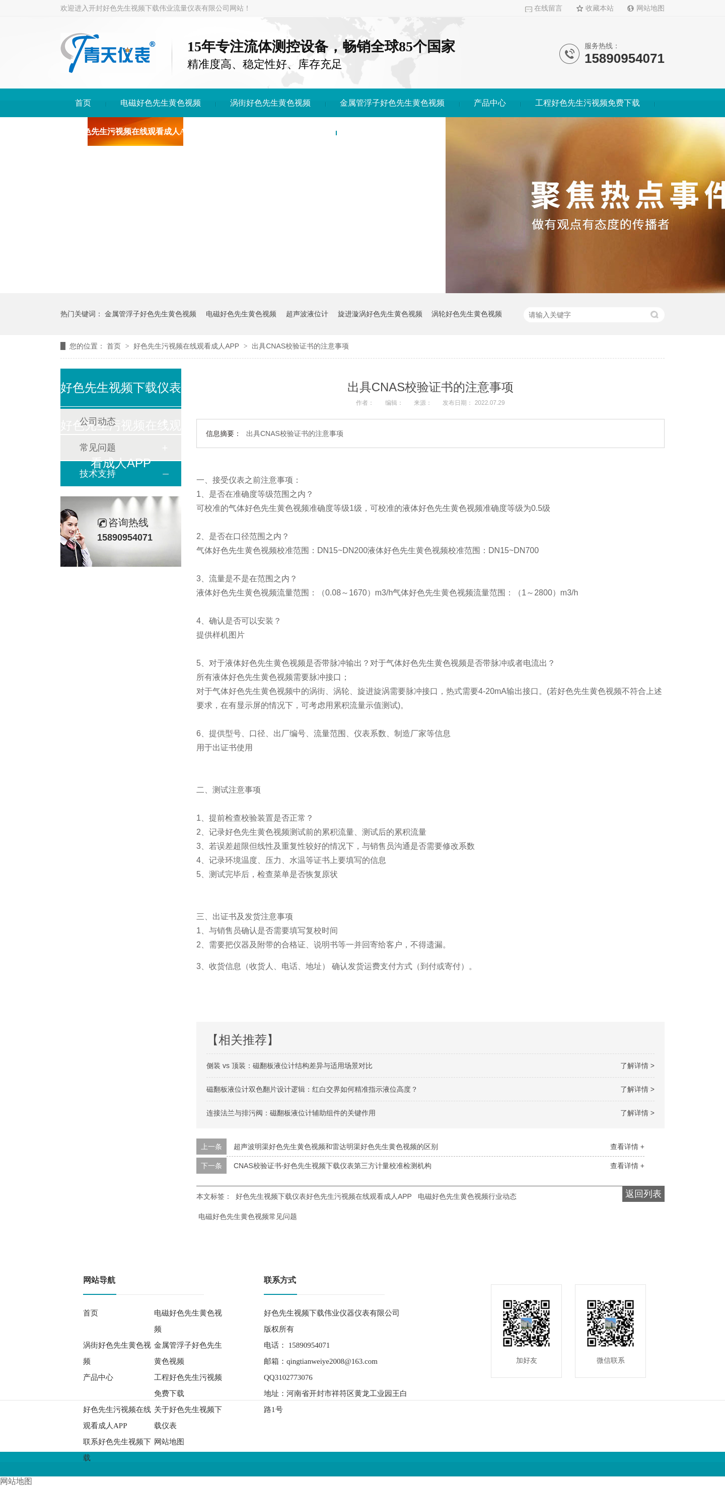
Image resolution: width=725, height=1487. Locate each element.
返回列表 (643, 1194)
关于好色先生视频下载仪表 (273, 131)
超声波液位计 (307, 314)
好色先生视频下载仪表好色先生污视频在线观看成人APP (324, 1196)
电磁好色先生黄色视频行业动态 (467, 1196)
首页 (83, 103)
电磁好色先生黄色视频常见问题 (247, 1216)
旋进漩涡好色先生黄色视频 (380, 314)
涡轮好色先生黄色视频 (466, 314)
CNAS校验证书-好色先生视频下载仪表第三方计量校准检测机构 (333, 1166)
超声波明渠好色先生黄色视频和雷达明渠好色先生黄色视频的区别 (336, 1147)
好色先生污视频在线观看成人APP (135, 131)
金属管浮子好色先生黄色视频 (392, 103)
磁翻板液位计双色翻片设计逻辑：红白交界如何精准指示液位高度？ (312, 1089)
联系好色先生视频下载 (390, 131)
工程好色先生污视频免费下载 (587, 103)
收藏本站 (600, 8)
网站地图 (650, 8)
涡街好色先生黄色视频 (270, 103)
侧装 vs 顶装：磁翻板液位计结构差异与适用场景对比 (289, 1066)
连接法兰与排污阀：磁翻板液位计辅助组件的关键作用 (291, 1113)
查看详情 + (627, 1147)
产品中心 (490, 103)
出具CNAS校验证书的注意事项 (300, 346)
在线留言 (548, 8)
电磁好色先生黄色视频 (160, 103)
